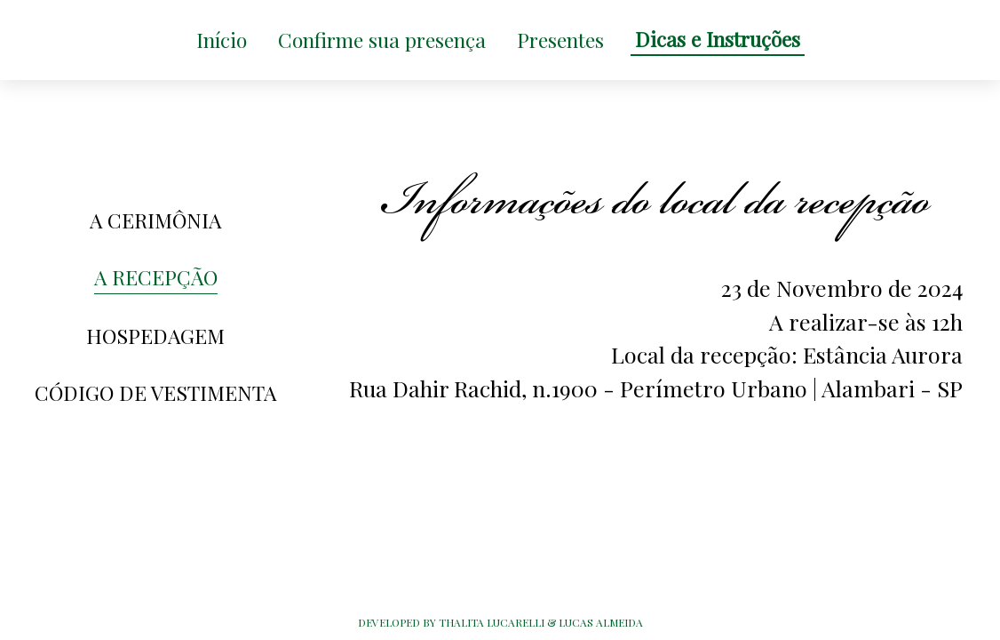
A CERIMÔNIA (155, 220)
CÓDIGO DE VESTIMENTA (155, 392)
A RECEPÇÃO (156, 277)
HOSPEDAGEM (155, 335)
